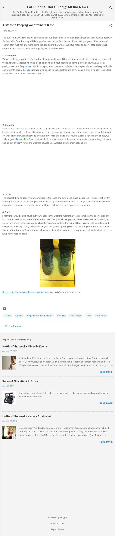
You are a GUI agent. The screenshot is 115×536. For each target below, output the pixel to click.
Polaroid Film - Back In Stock (20, 381)
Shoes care (101, 315)
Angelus (19, 315)
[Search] (111, 8)
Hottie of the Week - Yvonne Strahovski (26, 416)
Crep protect (26, 66)
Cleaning (61, 315)
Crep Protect (75, 315)
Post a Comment (13, 326)
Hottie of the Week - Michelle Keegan (25, 346)
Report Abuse (57, 529)
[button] (111, 26)
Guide (88, 315)
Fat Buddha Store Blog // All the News (57, 7)
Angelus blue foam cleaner (28, 139)
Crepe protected (10, 292)
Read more (106, 372)
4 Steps (7, 315)
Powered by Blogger (57, 517)
